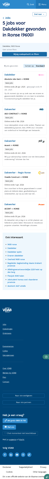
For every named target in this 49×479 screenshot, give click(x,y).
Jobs (6, 18)
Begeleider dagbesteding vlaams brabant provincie (25, 264)
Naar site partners (23, 402)
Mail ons (11, 427)
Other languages (39, 472)
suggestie (12, 439)
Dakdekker (12, 248)
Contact (6, 382)
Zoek (32, 4)
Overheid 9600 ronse (16, 259)
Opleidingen (7, 329)
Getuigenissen (8, 355)
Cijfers (5, 351)
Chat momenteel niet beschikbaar (21, 433)
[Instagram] (23, 455)
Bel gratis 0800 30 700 (17, 420)
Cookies (9, 472)
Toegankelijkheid (26, 467)
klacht (21, 439)
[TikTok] (29, 455)
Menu (43, 4)
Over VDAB (7, 368)
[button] (46, 356)
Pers (4, 377)
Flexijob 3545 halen (16, 276)
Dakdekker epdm (15, 252)
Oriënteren (7, 333)
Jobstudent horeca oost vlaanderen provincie (23, 280)
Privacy (43, 467)
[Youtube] (17, 455)
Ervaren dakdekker (15, 255)
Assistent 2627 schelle (17, 286)
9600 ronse (12, 244)
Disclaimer (7, 467)
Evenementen (8, 346)
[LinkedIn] (11, 455)
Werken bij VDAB (9, 373)
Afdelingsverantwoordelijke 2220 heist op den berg (25, 270)
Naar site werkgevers (23, 395)
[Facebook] (5, 455)
